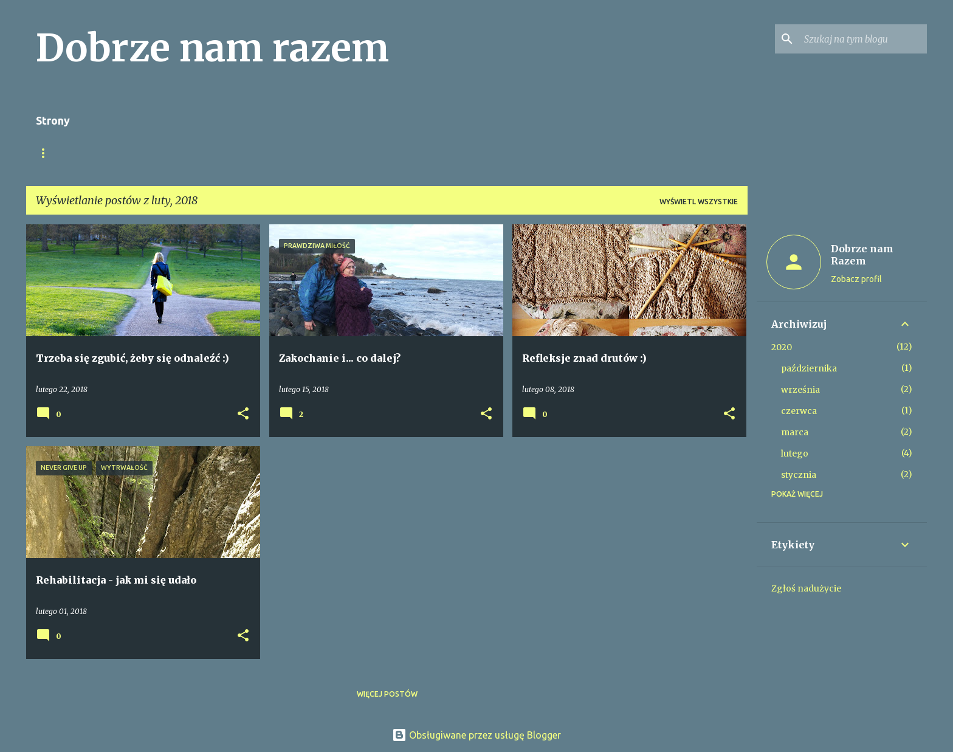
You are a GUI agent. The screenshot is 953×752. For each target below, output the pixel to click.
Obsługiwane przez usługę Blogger (476, 735)
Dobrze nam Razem (862, 255)
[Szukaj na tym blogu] (863, 38)
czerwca (799, 410)
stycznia (798, 474)
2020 (781, 347)
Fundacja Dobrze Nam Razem (400, 153)
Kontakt (507, 153)
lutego (794, 453)
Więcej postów (387, 694)
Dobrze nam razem (212, 48)
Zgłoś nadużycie (806, 588)
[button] (243, 414)
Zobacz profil (856, 279)
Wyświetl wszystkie (698, 201)
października (809, 368)
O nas (47, 153)
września (800, 389)
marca (794, 432)
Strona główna (119, 153)
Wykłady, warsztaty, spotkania (245, 153)
